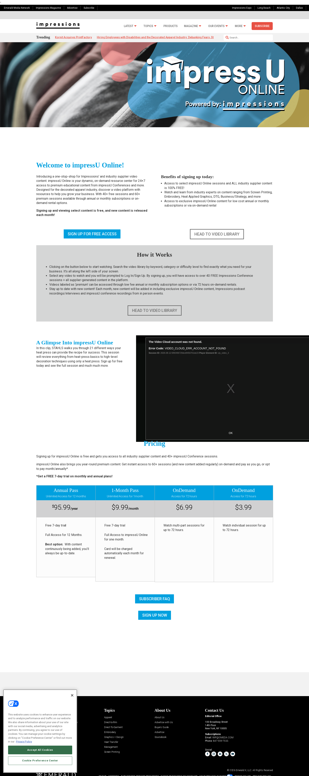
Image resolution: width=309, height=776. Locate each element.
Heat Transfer (111, 742)
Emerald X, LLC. (244, 770)
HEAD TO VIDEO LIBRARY (216, 234)
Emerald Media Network (17, 8)
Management (111, 747)
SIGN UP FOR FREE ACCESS (92, 234)
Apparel (108, 717)
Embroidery (110, 732)
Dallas (299, 8)
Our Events (216, 26)
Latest (128, 26)
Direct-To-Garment (113, 727)
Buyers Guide (162, 727)
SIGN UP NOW (154, 615)
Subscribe (89, 8)
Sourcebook (160, 737)
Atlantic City (283, 8)
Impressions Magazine (48, 8)
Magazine (191, 26)
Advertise (72, 8)
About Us (159, 717)
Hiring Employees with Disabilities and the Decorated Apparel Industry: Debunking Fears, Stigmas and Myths (166, 37)
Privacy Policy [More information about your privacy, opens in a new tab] (24, 741)
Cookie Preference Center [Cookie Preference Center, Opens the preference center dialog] (40, 760)
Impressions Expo (241, 8)
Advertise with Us (164, 722)
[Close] (72, 695)
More (239, 26)
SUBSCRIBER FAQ (154, 598)
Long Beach (264, 8)
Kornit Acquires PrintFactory (73, 37)
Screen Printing (112, 752)
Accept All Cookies (40, 749)
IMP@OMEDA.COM (222, 737)
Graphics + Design (114, 737)
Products (170, 26)
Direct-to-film (110, 722)
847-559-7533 (220, 741)
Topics (148, 26)
